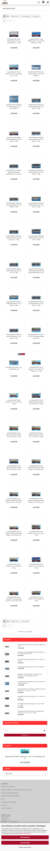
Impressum (4, 805)
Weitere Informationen (25, 847)
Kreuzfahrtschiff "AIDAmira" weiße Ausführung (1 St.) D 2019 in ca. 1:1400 (13, 237)
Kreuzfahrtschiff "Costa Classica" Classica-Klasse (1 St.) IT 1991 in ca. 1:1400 (36, 402)
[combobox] (15, 16)
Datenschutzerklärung (25, 833)
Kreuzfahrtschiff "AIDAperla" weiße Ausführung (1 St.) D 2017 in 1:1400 (36, 237)
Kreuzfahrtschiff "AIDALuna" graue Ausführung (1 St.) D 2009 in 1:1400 (14, 205)
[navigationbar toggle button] (48, 2)
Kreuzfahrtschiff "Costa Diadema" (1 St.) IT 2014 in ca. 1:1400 (36, 533)
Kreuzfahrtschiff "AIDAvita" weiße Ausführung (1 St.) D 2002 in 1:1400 (13, 303)
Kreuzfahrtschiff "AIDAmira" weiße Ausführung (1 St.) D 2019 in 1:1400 (36, 205)
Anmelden (25, 735)
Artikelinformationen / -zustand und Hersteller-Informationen (16, 789)
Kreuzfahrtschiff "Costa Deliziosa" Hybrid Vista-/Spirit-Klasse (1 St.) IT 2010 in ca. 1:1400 (36, 467)
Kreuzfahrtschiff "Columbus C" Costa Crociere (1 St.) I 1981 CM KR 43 (14, 106)
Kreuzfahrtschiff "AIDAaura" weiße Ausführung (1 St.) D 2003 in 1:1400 (36, 106)
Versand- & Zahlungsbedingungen (10, 793)
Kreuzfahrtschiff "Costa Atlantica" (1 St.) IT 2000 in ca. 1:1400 (13, 402)
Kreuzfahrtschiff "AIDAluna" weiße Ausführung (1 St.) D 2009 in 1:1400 (36, 172)
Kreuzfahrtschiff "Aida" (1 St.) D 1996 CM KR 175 (14, 368)
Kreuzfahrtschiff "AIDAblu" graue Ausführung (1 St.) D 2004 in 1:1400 (13, 139)
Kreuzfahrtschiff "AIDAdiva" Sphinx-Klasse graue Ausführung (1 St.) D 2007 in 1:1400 (14, 172)
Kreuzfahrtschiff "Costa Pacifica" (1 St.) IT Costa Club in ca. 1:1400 (14, 73)
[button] (4, 16)
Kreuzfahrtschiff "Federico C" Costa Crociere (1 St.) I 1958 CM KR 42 (36, 73)
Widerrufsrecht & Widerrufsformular (10, 796)
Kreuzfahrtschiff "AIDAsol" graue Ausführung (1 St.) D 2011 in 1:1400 (13, 270)
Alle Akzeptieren (25, 837)
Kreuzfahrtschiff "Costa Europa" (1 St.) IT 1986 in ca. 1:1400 (14, 566)
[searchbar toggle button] (39, 2)
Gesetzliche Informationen (8, 786)
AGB (2, 799)
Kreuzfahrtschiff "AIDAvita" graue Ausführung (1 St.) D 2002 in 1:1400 (36, 303)
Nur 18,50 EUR (25, 762)
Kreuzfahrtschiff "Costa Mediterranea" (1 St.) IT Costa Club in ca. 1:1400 (36, 40)
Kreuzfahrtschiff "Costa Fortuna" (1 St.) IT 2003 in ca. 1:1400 (36, 599)
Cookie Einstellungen (6, 808)
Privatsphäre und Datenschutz (9, 802)
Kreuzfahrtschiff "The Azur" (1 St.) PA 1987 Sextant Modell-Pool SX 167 (36, 336)
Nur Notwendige (25, 842)
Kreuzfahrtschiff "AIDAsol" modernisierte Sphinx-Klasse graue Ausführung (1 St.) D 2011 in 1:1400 (36, 270)
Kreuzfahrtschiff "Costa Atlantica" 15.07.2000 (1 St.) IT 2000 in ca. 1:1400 (36, 369)
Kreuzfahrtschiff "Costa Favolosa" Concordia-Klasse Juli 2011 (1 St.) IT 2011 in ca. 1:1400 (14, 599)
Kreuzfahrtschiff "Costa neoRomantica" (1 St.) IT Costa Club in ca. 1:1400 (14, 40)
